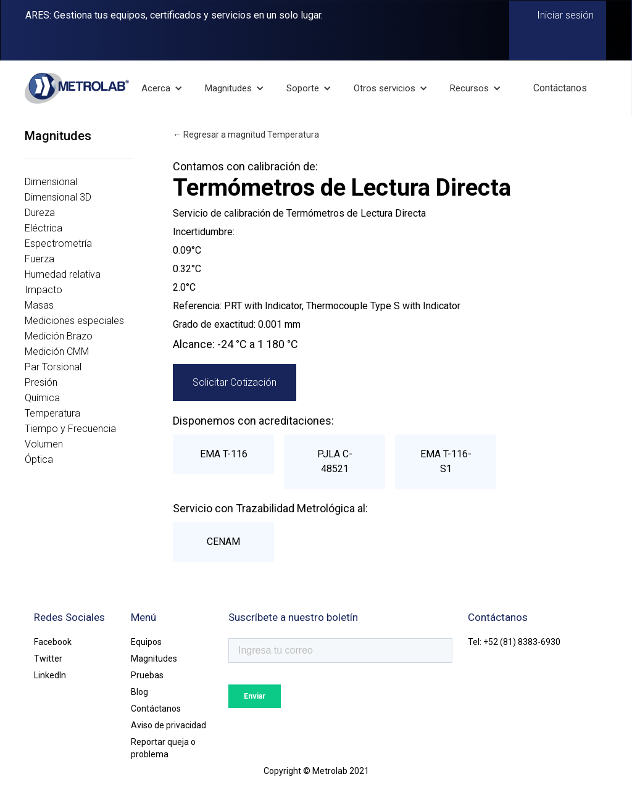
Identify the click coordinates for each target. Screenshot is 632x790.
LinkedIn (50, 675)
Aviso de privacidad (168, 725)
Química (42, 398)
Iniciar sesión (565, 15)
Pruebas (147, 675)
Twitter (48, 658)
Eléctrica (43, 228)
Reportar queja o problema (163, 748)
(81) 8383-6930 (530, 642)
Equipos (146, 642)
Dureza (40, 212)
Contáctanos (560, 88)
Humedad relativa (63, 274)
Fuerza (39, 259)
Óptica (39, 459)
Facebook (53, 642)
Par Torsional (53, 367)
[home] (77, 88)
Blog (139, 692)
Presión (41, 382)
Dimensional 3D (58, 197)
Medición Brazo (59, 336)
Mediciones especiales (74, 320)
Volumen (44, 444)
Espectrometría (58, 243)
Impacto (43, 290)
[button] (163, 88)
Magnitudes (154, 658)
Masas (39, 305)
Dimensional (51, 182)
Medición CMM (57, 351)
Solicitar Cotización (234, 382)
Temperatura (52, 413)
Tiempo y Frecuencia (70, 428)
